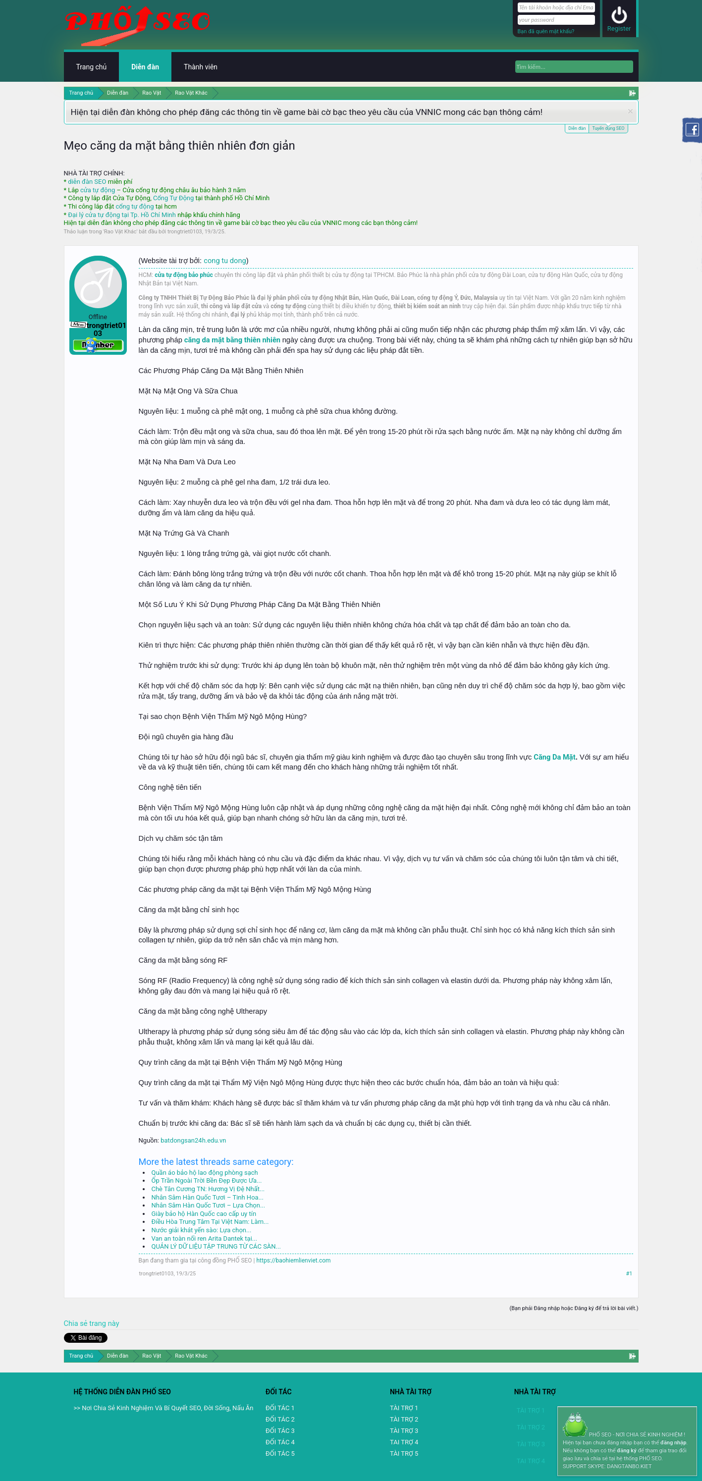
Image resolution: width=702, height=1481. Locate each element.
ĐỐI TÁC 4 (280, 1442)
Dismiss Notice (630, 111)
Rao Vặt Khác (120, 231)
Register (619, 28)
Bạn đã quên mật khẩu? (546, 31)
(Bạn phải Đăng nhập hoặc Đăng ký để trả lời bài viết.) (573, 1308)
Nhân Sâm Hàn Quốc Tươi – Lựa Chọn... (209, 1205)
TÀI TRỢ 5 (404, 1453)
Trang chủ (91, 67)
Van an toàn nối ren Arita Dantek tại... (205, 1238)
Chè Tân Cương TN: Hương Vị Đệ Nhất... (208, 1189)
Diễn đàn (577, 128)
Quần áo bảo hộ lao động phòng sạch (205, 1172)
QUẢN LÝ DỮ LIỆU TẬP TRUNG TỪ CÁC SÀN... (216, 1246)
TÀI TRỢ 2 (404, 1419)
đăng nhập (673, 1442)
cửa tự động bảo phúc (184, 275)
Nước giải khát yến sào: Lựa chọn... (202, 1230)
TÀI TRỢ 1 (404, 1408)
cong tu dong (225, 260)
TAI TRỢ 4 (404, 1442)
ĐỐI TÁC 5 (280, 1453)
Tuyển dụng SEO (608, 127)
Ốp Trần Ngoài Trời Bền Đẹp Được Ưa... (207, 1180)
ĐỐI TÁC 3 (280, 1430)
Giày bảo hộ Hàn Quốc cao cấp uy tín (204, 1213)
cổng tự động (134, 206)
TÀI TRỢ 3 (404, 1430)
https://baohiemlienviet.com (294, 1260)
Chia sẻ (77, 1323)
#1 (629, 1273)
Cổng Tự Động (173, 198)
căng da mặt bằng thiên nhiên (232, 339)
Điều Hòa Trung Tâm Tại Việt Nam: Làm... (210, 1221)
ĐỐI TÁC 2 (280, 1419)
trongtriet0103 (184, 231)
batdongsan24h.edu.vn (193, 1140)
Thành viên (200, 67)
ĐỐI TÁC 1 (280, 1408)
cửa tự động (97, 190)
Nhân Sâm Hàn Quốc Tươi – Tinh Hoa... (208, 1197)
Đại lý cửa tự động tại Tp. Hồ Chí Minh (122, 215)
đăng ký (626, 1450)
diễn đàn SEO (87, 181)
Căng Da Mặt (554, 757)
